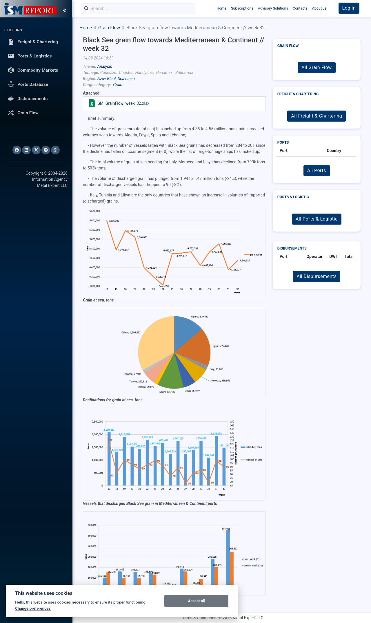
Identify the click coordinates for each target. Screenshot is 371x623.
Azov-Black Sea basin (116, 78)
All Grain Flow (316, 67)
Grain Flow (109, 27)
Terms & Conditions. (199, 617)
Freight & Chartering (298, 94)
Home (221, 8)
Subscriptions (242, 8)
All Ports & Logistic (317, 219)
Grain (117, 84)
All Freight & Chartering (316, 116)
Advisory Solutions (273, 8)
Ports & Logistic (293, 197)
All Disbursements (317, 276)
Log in (349, 8)
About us (319, 8)
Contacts (300, 8)
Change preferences (33, 608)
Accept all (196, 601)
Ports (283, 142)
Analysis (104, 66)
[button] (349, 8)
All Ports (316, 170)
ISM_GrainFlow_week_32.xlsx (123, 103)
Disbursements (292, 248)
